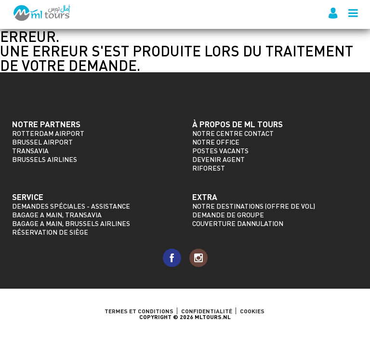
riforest (208, 168)
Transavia (30, 151)
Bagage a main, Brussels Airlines (71, 223)
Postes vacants (220, 151)
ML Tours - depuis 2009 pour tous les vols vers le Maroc (42, 13)
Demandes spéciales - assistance (71, 206)
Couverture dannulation (237, 223)
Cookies (252, 310)
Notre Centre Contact (233, 133)
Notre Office (215, 142)
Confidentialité (206, 310)
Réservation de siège (50, 232)
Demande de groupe (228, 215)
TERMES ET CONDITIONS (139, 310)
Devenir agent (218, 159)
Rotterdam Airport (48, 133)
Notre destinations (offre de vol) (253, 206)
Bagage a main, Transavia (57, 215)
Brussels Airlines (44, 159)
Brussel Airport (42, 142)
